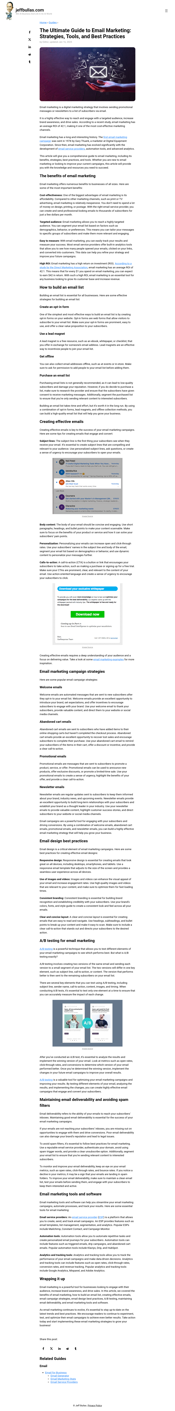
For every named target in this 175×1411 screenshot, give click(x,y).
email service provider (84, 1217)
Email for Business (56, 1372)
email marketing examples (108, 659)
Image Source (87, 516)
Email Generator (60, 1375)
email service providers (71, 148)
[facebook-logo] (30, 33)
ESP (101, 1217)
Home (43, 22)
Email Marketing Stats (63, 1378)
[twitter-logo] (30, 40)
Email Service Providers (64, 1382)
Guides (53, 22)
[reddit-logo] (30, 55)
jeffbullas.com (30, 10)
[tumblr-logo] (30, 63)
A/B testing (46, 948)
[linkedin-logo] (30, 48)
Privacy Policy (95, 1405)
